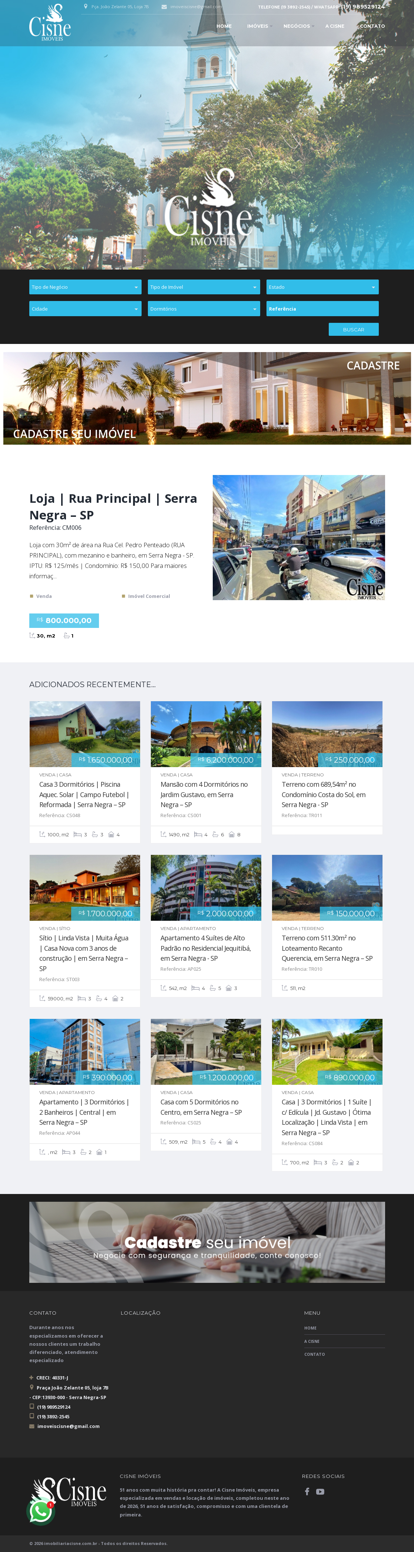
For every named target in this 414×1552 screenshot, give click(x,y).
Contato (372, 26)
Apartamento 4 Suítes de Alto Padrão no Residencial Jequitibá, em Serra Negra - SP (205, 948)
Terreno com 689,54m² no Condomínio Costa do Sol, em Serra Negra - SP (323, 794)
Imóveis (257, 26)
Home (224, 26)
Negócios (297, 26)
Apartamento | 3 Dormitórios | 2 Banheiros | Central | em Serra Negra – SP (84, 1112)
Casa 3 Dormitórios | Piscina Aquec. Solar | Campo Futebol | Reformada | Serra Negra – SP (84, 794)
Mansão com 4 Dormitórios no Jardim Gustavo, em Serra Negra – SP (204, 794)
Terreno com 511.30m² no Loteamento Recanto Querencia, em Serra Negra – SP (327, 948)
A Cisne (334, 26)
